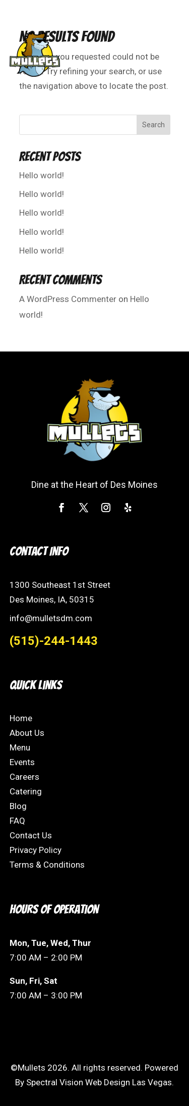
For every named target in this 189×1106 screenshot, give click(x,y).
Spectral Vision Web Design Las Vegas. (100, 1082)
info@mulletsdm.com (51, 618)
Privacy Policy (35, 850)
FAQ (17, 821)
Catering (26, 791)
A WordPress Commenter (67, 299)
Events (22, 762)
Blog (18, 806)
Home (21, 718)
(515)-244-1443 (54, 641)
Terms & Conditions (47, 865)
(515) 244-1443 (51, 12)
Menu (20, 747)
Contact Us (31, 835)
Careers (24, 777)
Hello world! (41, 175)
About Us (27, 733)
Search (153, 125)
